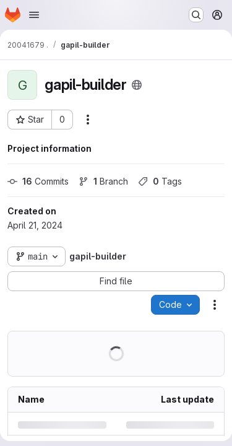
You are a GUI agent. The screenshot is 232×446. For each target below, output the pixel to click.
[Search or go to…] (196, 14)
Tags (160, 181)
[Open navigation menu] (34, 15)
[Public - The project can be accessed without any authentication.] (137, 85)
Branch (103, 181)
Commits (38, 181)
